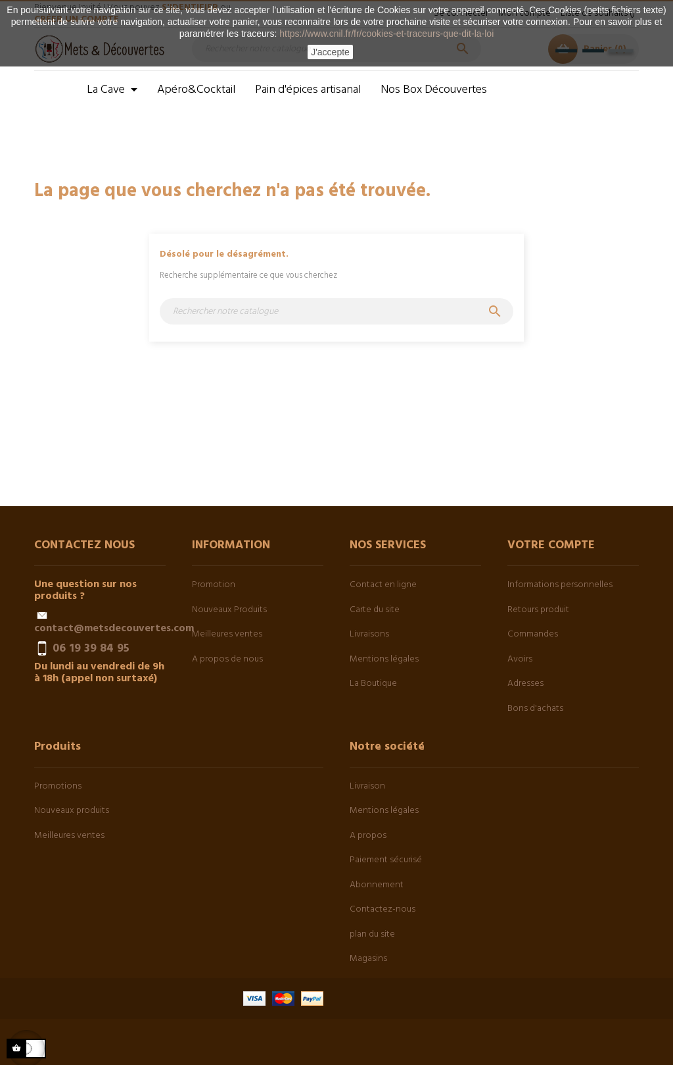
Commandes (532, 634)
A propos (368, 835)
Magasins (368, 958)
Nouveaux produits (71, 810)
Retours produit (538, 609)
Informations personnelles (560, 584)
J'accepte (330, 52)
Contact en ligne (383, 584)
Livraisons (369, 634)
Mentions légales (384, 659)
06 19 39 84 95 (91, 648)
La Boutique (373, 683)
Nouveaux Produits (229, 609)
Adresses (525, 683)
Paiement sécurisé (386, 860)
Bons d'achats (535, 708)
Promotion (213, 584)
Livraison (367, 786)
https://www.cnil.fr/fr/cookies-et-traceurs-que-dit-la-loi (386, 33)
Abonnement (377, 885)
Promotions (57, 786)
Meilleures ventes (227, 634)
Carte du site (375, 609)
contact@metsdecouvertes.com (114, 628)
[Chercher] (336, 311)
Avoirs (519, 659)
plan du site (372, 934)
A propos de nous (227, 659)
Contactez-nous (382, 909)
